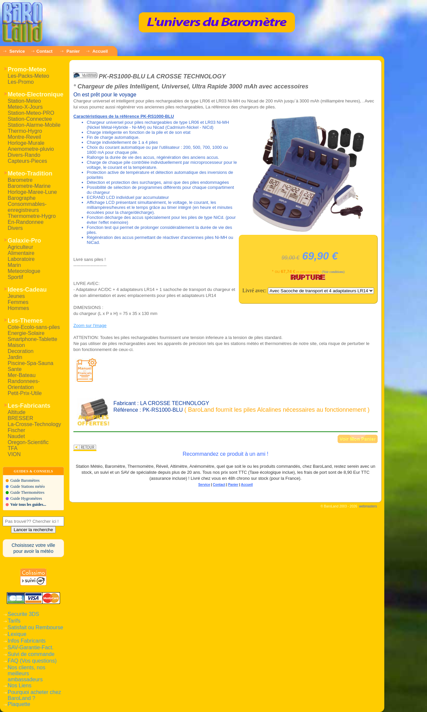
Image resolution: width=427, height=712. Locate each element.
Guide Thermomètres (27, 492)
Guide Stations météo (27, 486)
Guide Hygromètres (26, 498)
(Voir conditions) (333, 272)
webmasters (368, 506)
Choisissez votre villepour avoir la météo (33, 548)
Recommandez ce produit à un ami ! (225, 454)
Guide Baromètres (25, 480)
